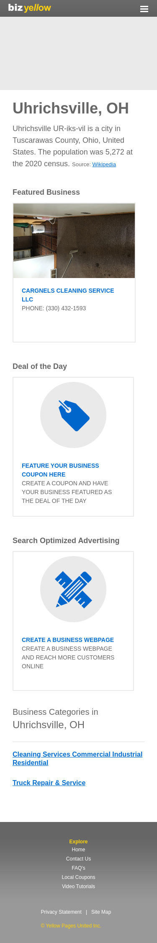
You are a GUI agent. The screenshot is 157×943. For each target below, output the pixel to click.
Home (78, 850)
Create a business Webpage (68, 639)
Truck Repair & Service (49, 782)
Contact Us (78, 859)
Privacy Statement (61, 912)
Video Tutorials (78, 886)
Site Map (101, 912)
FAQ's (78, 868)
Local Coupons (78, 877)
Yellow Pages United (29, 8)
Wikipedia (104, 164)
